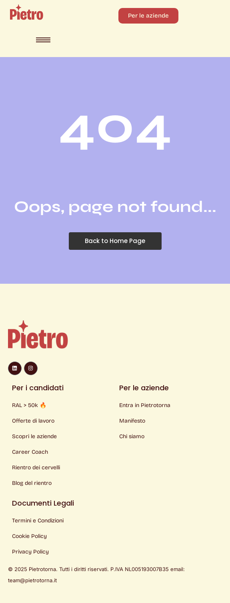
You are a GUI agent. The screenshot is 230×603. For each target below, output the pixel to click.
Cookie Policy (29, 536)
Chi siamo (131, 436)
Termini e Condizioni (38, 520)
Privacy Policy (30, 551)
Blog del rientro (32, 483)
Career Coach (30, 452)
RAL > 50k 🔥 (29, 405)
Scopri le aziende (34, 436)
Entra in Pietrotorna (144, 405)
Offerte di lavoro (33, 420)
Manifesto (132, 420)
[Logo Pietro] (26, 12)
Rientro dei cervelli (36, 467)
